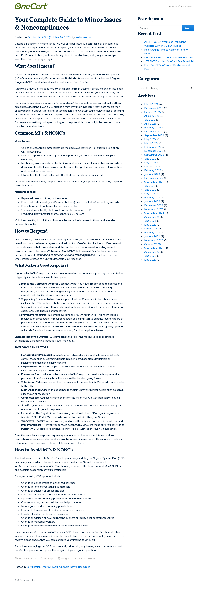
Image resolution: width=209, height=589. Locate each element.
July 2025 (149, 119)
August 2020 (152, 251)
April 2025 (150, 123)
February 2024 (153, 147)
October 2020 (152, 244)
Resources (84, 566)
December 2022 (153, 178)
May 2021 (150, 224)
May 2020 (150, 259)
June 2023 (150, 158)
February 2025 (153, 127)
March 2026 (151, 104)
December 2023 (153, 150)
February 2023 (153, 170)
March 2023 (151, 166)
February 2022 (153, 197)
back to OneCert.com (181, 5)
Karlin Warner (83, 37)
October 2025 (152, 112)
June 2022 (150, 189)
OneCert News (68, 566)
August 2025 (152, 115)
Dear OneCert (50, 566)
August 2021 (152, 216)
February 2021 (153, 232)
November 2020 (154, 240)
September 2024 (154, 135)
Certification (33, 566)
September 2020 (154, 248)
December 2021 (153, 205)
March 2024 (151, 143)
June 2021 (150, 220)
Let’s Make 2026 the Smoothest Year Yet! (168, 57)
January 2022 (152, 201)
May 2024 (150, 139)
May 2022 (150, 193)
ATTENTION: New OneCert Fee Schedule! (169, 61)
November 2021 (154, 209)
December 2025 (153, 108)
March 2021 (151, 228)
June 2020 (150, 255)
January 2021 (152, 236)
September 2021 (154, 213)
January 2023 (152, 174)
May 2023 (150, 162)
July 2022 (149, 185)
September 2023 (154, 154)
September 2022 (154, 181)
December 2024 (153, 131)
